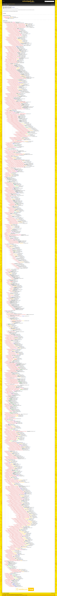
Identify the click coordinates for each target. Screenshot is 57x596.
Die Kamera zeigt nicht (8, 175)
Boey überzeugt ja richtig (8, 372)
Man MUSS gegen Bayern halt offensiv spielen (11, 375)
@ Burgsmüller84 (16, 8)
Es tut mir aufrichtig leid (9, 157)
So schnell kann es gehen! (9, 426)
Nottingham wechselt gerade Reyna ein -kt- (10, 190)
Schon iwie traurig (7, 362)
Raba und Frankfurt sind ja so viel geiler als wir (10, 456)
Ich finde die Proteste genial (8, 550)
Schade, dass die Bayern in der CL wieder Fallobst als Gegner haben (14, 161)
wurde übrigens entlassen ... (9, 430)
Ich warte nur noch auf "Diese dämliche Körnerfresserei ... (13, 113)
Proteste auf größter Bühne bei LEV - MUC (11, 415)
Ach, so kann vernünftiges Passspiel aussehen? (10, 378)
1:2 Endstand (7, 110)
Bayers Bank (6, 233)
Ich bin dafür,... (7, 441)
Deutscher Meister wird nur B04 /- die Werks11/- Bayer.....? (12, 383)
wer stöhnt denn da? (8, 582)
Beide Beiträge (9, 349)
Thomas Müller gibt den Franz (9, 144)
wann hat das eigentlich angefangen (12, 364)
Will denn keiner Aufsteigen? (9, 583)
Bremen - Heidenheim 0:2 (8, 580)
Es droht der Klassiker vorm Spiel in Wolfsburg (10, 442)
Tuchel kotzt (8, 407)
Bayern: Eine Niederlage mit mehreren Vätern (10, 46)
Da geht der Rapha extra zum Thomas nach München (16, 106)
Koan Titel (6, 148)
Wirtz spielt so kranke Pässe (8, 182)
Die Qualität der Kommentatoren (10, 471)
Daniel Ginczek (7, 575)
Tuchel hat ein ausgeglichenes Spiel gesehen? (11, 114)
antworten (4, 13)
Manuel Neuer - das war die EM (9, 168)
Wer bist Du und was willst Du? (9, 64)
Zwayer (5, 419)
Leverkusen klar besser (7, 340)
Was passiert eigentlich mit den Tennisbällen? (10, 436)
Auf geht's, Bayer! (7, 412)
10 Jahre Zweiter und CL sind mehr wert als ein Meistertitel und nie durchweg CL (16, 314)
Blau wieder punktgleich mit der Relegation (11, 112)
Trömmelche (6, 310)
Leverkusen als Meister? (9, 342)
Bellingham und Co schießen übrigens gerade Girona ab (11, 234)
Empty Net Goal (7, 176)
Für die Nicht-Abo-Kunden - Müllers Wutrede (11, 28)
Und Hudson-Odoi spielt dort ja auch (10, 191)
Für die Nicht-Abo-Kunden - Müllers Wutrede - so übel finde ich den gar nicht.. (15, 23)
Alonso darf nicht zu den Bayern (11, 331)
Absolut (6, 562)
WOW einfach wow (7, 451)
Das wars (7, 244)
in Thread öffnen (53, 5)
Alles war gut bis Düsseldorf (10, 111)
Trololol (7, 398)
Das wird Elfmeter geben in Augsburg (14, 569)
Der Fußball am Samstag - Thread (9, 152)
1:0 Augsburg (6, 564)
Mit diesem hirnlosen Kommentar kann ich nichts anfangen (13, 488)
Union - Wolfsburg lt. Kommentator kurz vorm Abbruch (12, 480)
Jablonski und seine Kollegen (9, 464)
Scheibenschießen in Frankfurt (8, 473)
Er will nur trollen (8, 63)
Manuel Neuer (7, 172)
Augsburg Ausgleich (7, 476)
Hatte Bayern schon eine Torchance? (9, 212)
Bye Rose (6, 561)
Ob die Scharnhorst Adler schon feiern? (9, 97)
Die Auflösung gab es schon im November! (17, 320)
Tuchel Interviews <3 (7, 224)
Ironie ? (8, 315)
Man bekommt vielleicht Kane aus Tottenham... (11, 195)
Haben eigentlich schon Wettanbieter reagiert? (10, 475)
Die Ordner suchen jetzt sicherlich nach (10, 416)
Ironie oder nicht (9, 393)
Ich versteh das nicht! (11, 585)
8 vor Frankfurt (6, 462)
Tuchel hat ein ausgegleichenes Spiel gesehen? (13, 121)
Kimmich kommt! (8, 237)
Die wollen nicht (7, 213)
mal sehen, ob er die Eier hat (11, 422)
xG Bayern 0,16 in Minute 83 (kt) (8, 187)
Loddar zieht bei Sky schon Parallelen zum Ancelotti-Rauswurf (13, 102)
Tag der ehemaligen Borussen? (8, 574)
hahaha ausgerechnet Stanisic (8, 404)
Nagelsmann (7, 429)
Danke (13, 140)
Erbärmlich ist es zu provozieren (9, 65)
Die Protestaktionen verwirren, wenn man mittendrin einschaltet (12, 560)
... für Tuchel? (7, 246)
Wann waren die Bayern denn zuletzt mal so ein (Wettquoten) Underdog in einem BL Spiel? (16, 431)
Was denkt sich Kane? (7, 17)
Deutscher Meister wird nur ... (9, 390)
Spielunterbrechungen (7, 440)
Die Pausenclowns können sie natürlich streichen (11, 554)
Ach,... (6, 384)
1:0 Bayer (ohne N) (7, 406)
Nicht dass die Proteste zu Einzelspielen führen (11, 433)
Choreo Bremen (7, 573)
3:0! (5, 177)
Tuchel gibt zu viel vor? (9, 143)
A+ (4, 1)
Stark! (6, 18)
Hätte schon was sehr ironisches (11, 386)
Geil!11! (8, 397)
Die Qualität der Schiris (7, 463)
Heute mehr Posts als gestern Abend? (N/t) (10, 61)
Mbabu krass (6, 459)
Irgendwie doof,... (12, 484)
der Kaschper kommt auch (9, 239)
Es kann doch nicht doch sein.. (9, 343)
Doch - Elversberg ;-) (9, 584)
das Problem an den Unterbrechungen (9, 99)
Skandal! (7, 417)
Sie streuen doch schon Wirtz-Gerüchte (13, 241)
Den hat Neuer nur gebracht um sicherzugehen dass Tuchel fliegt (14, 153)
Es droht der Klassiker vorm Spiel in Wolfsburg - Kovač (14, 447)
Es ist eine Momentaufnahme (10, 313)
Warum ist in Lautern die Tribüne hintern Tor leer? (11, 150)
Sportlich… (10, 351)
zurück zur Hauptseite (6, 5)
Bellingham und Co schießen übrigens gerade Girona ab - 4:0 (13, 235)
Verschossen (12, 572)
